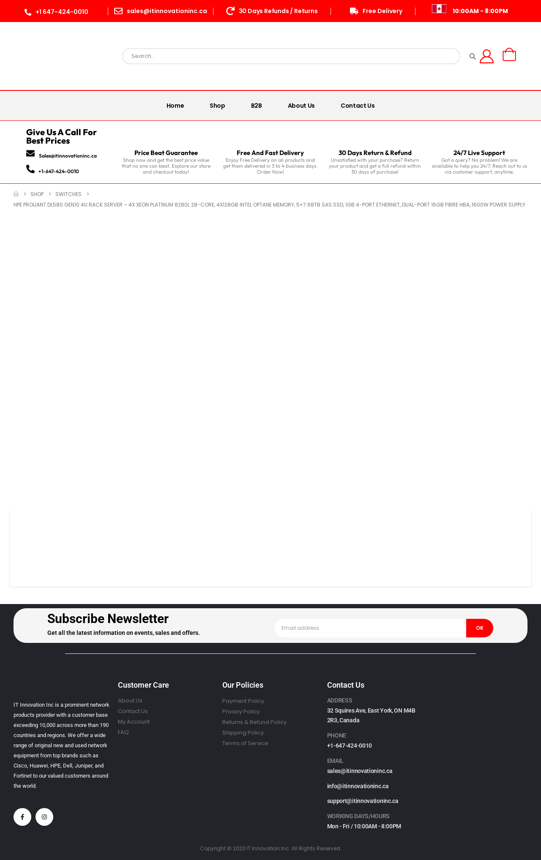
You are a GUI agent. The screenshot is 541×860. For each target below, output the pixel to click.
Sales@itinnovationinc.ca (68, 155)
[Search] (472, 56)
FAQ (123, 732)
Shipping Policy (243, 733)
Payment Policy (243, 701)
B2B (256, 105)
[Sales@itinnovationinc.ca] (30, 153)
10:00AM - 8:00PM (480, 11)
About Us (301, 105)
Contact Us (358, 105)
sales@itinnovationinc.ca (360, 770)
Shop (217, 105)
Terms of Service (245, 743)
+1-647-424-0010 (58, 171)
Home (175, 105)
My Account (134, 722)
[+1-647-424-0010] (30, 169)
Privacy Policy (241, 712)
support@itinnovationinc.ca (363, 800)
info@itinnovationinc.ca (358, 786)
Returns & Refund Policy (254, 722)
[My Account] (486, 56)
